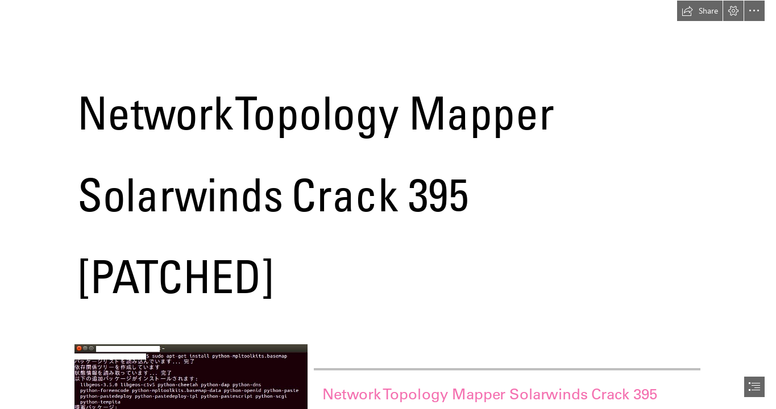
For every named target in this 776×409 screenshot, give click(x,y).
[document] (388, 204)
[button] (700, 11)
